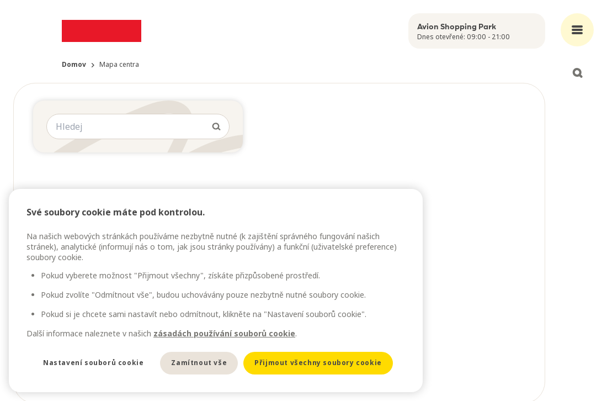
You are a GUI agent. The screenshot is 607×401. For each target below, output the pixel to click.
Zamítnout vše (199, 362)
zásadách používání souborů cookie (224, 333)
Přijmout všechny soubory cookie (318, 362)
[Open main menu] (577, 29)
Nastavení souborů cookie (93, 362)
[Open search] (577, 73)
